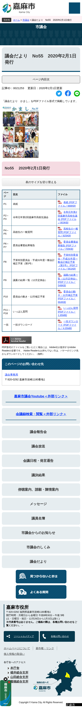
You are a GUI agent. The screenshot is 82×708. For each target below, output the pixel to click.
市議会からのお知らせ (38, 533)
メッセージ (38, 504)
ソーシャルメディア (24, 636)
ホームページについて (17, 648)
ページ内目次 (41, 79)
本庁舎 (14, 668)
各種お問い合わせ (60, 636)
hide (5, 679)
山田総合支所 (19, 677)
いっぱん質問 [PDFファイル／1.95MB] (68, 312)
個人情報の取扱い (14, 653)
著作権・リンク (45, 648)
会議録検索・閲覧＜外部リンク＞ (41, 414)
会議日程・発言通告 (38, 461)
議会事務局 (11, 374)
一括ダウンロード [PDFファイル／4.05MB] (68, 325)
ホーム (16, 20)
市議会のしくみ (38, 547)
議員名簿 (38, 518)
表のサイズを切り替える (41, 182)
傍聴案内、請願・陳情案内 (38, 489)
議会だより (38, 561)
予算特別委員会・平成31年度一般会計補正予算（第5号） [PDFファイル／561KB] (68, 261)
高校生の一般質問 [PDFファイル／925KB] (68, 232)
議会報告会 (38, 432)
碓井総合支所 (19, 672)
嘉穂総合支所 (19, 681)
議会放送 (38, 446)
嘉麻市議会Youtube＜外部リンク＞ (41, 396)
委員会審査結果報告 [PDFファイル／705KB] (68, 245)
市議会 (26, 20)
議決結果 (38, 475)
